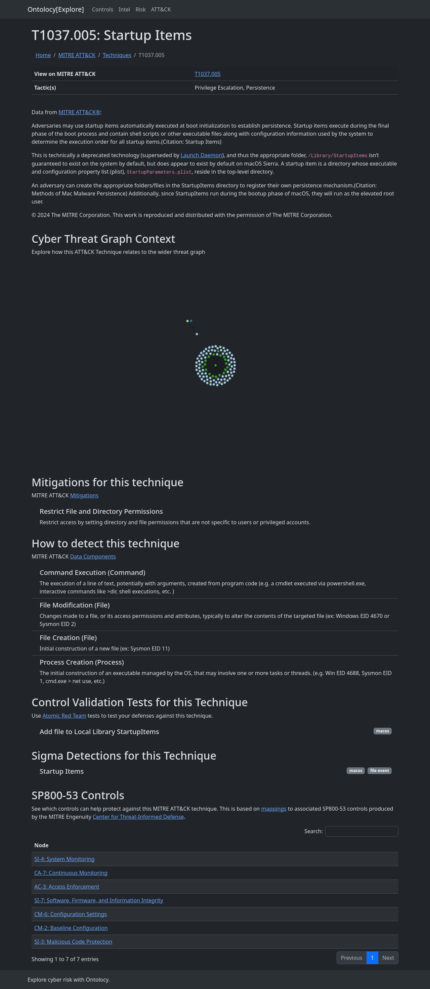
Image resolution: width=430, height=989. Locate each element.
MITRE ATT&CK (76, 55)
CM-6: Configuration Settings (70, 914)
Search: (351, 831)
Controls (102, 9)
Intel (124, 9)
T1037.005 (207, 74)
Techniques (117, 55)
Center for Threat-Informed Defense (138, 816)
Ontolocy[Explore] (56, 9)
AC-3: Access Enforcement (66, 886)
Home (43, 55)
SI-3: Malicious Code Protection (73, 941)
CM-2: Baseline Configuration (71, 928)
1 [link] (372, 957)
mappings (273, 808)
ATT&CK (161, 9)
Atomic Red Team (64, 715)
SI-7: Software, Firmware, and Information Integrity (98, 900)
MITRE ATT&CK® (79, 112)
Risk (140, 9)
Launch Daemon (201, 155)
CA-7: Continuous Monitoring (71, 872)
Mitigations (84, 495)
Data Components (93, 556)
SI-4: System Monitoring (64, 859)
